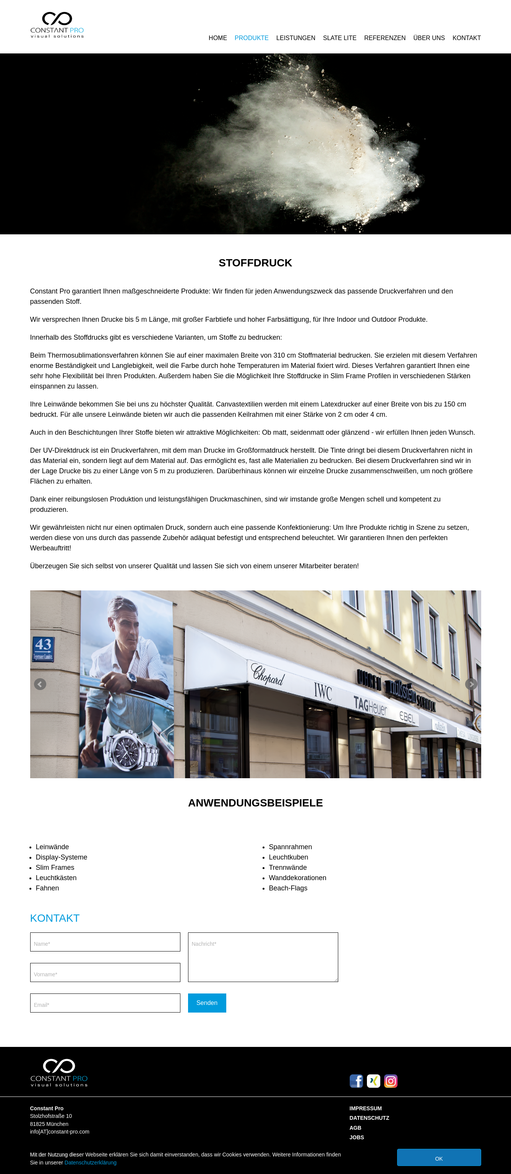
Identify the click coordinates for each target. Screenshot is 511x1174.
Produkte (252, 38)
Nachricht (204, 944)
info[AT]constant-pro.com (59, 1132)
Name (42, 944)
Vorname (46, 974)
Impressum (366, 1108)
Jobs (357, 1137)
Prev (40, 684)
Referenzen (385, 38)
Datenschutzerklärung (91, 1162)
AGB (356, 1128)
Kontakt (467, 38)
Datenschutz (369, 1118)
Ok (439, 1159)
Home (218, 38)
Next (471, 684)
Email (41, 1005)
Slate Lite (340, 38)
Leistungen (295, 38)
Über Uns (429, 38)
